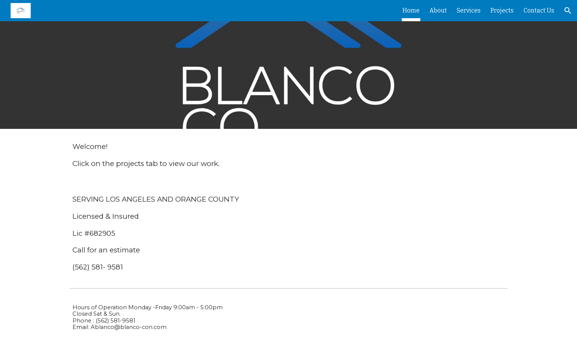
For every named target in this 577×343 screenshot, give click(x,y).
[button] (568, 11)
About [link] (438, 10)
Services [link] (469, 10)
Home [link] (411, 10)
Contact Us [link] (539, 10)
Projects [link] (502, 10)
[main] (288, 155)
